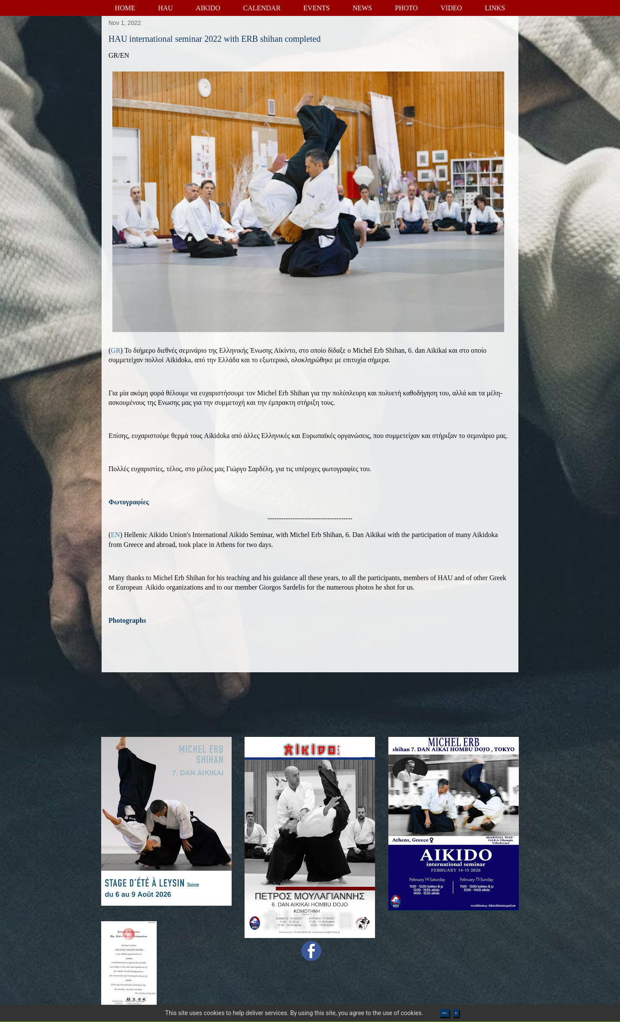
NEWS (362, 8)
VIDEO (451, 8)
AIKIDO (208, 8)
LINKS (495, 8)
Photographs (127, 620)
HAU (165, 8)
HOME (125, 8)
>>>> (444, 1013)
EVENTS (317, 8)
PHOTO (406, 8)
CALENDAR (261, 8)
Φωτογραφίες (128, 502)
